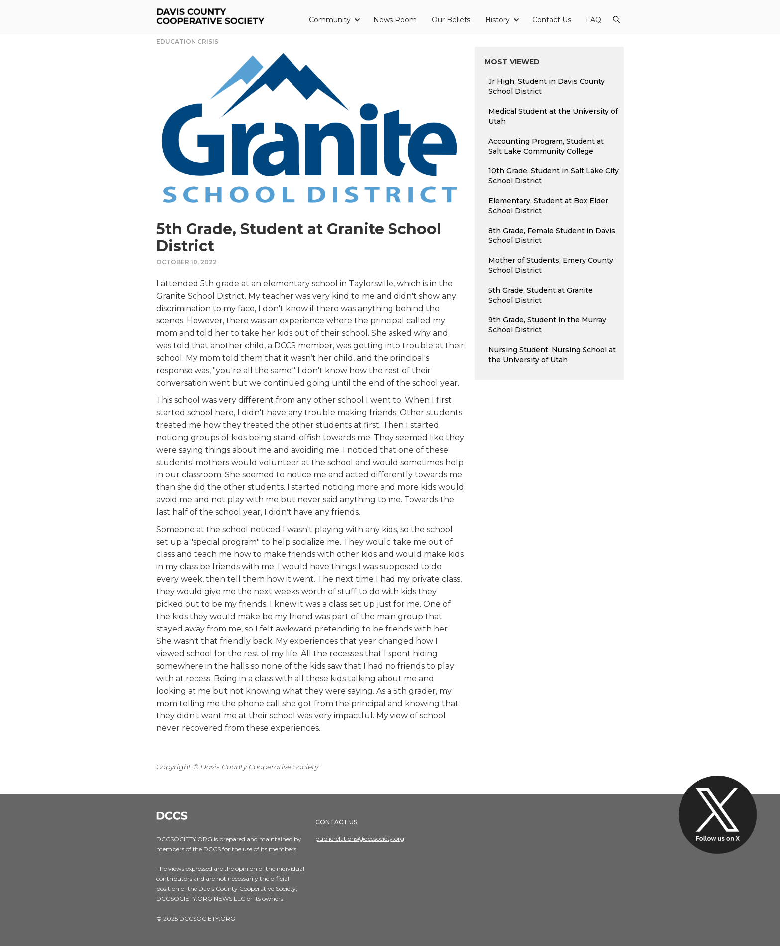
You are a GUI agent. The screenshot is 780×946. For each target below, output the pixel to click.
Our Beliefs (451, 19)
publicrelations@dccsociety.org (359, 838)
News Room (395, 19)
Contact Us (551, 19)
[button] (333, 20)
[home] (212, 17)
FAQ (593, 19)
